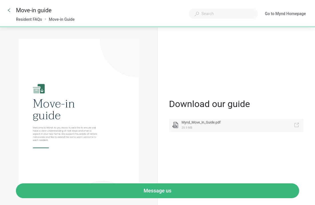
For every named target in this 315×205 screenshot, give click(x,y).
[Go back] (9, 10)
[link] (236, 125)
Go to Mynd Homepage (285, 14)
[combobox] (223, 14)
